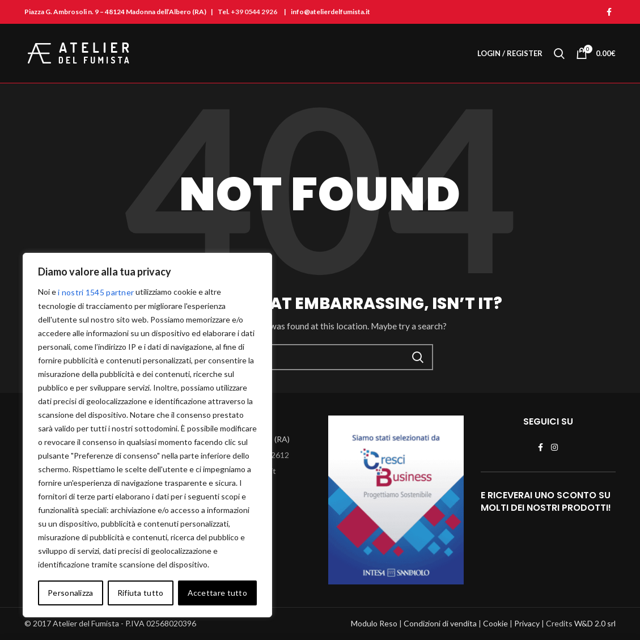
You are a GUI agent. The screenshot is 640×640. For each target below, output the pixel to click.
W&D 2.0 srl (595, 623)
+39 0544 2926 (254, 11)
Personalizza (71, 592)
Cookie (495, 623)
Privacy (527, 623)
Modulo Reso (374, 623)
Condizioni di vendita (440, 623)
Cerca (418, 357)
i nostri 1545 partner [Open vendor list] (96, 292)
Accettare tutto (218, 592)
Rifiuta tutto (140, 592)
